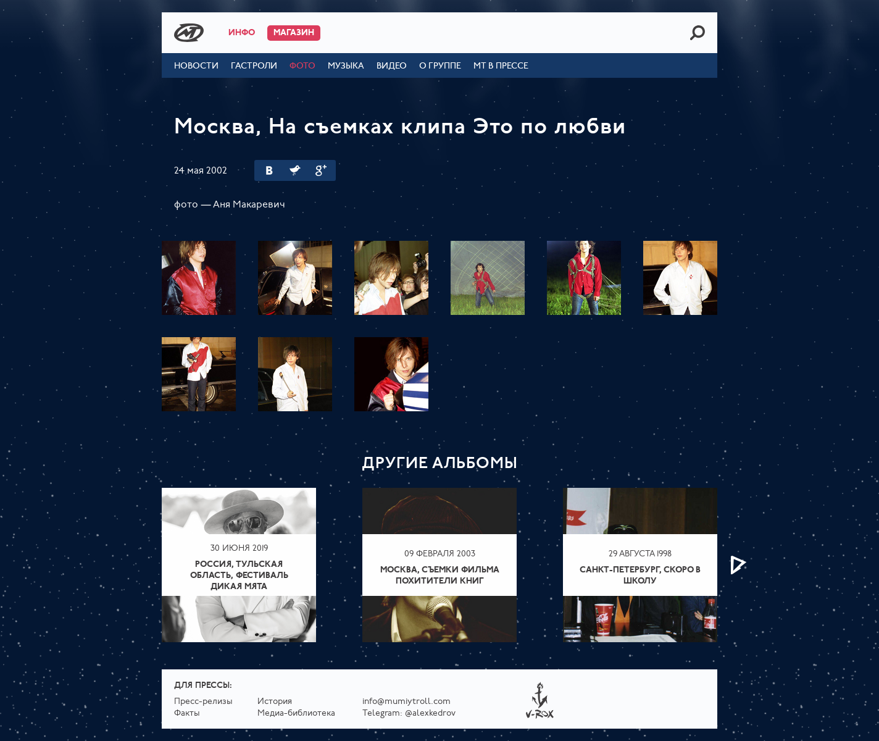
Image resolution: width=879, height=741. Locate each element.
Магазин (293, 33)
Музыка (346, 66)
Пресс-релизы (203, 701)
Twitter (295, 170)
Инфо (241, 33)
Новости (196, 66)
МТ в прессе (500, 66)
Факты (187, 713)
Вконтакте (269, 170)
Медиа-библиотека (296, 713)
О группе (440, 66)
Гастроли (254, 66)
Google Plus (321, 170)
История (274, 701)
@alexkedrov (430, 713)
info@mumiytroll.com (406, 701)
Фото (302, 66)
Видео (392, 66)
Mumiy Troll (189, 32)
